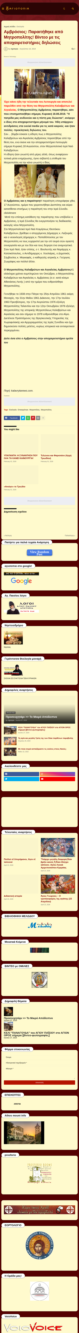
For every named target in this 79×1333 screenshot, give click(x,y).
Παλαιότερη (69, 535)
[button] (3, 9)
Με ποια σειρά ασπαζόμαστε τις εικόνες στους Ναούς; (42, 749)
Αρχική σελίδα (9, 26)
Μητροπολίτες (46, 410)
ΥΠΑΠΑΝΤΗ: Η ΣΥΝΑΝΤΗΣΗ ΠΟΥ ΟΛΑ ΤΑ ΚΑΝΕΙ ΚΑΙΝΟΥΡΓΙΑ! (21, 456)
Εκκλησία (20, 26)
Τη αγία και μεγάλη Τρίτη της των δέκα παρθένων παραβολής (45, 738)
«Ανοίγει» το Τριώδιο (14, 486)
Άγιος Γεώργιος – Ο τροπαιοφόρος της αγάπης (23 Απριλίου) (56, 899)
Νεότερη (8, 535)
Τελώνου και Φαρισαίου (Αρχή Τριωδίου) (56, 456)
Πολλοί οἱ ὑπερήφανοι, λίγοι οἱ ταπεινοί (20, 860)
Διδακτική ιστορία (13, 896)
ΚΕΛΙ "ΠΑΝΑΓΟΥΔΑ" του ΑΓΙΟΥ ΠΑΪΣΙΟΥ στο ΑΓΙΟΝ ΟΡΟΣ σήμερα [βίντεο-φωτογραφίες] (44, 728)
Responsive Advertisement (39, 62)
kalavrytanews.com (22, 390)
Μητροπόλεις (34, 410)
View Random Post (39, 552)
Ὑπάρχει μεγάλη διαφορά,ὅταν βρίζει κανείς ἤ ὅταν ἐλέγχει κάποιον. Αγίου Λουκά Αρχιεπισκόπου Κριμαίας (56, 863)
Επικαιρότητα (23, 410)
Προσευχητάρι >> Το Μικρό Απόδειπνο (31, 716)
